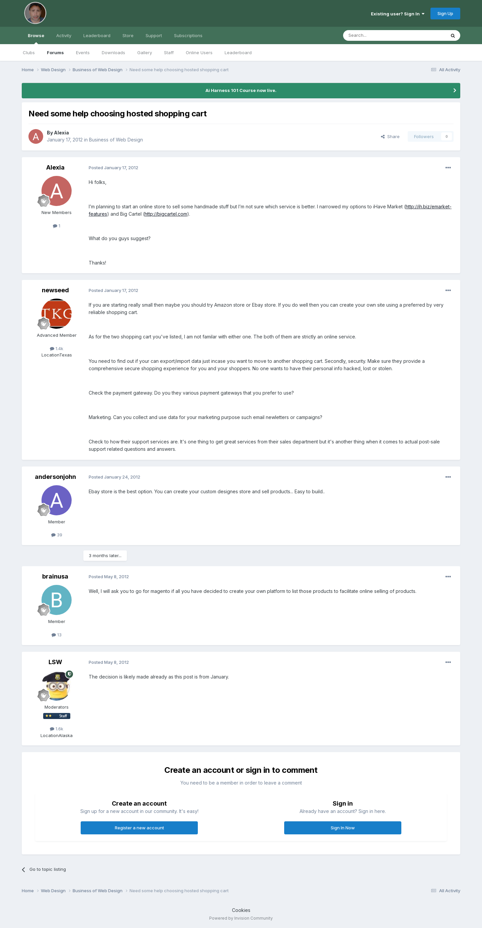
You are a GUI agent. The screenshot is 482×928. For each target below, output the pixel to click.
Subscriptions (188, 35)
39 (56, 534)
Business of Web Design (116, 139)
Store (128, 35)
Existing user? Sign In (397, 13)
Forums (55, 52)
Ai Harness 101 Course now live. (241, 90)
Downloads (113, 52)
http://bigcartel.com (166, 214)
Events (83, 52)
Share (390, 136)
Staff (169, 52)
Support (154, 35)
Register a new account (139, 827)
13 (57, 634)
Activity (63, 35)
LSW (55, 661)
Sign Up (445, 13)
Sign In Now (343, 827)
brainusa (55, 576)
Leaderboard (238, 52)
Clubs (29, 52)
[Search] (377, 35)
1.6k (56, 728)
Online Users (199, 52)
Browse (36, 38)
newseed (55, 290)
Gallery (144, 52)
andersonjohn (55, 476)
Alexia (61, 132)
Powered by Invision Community (241, 918)
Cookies (241, 910)
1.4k (56, 348)
